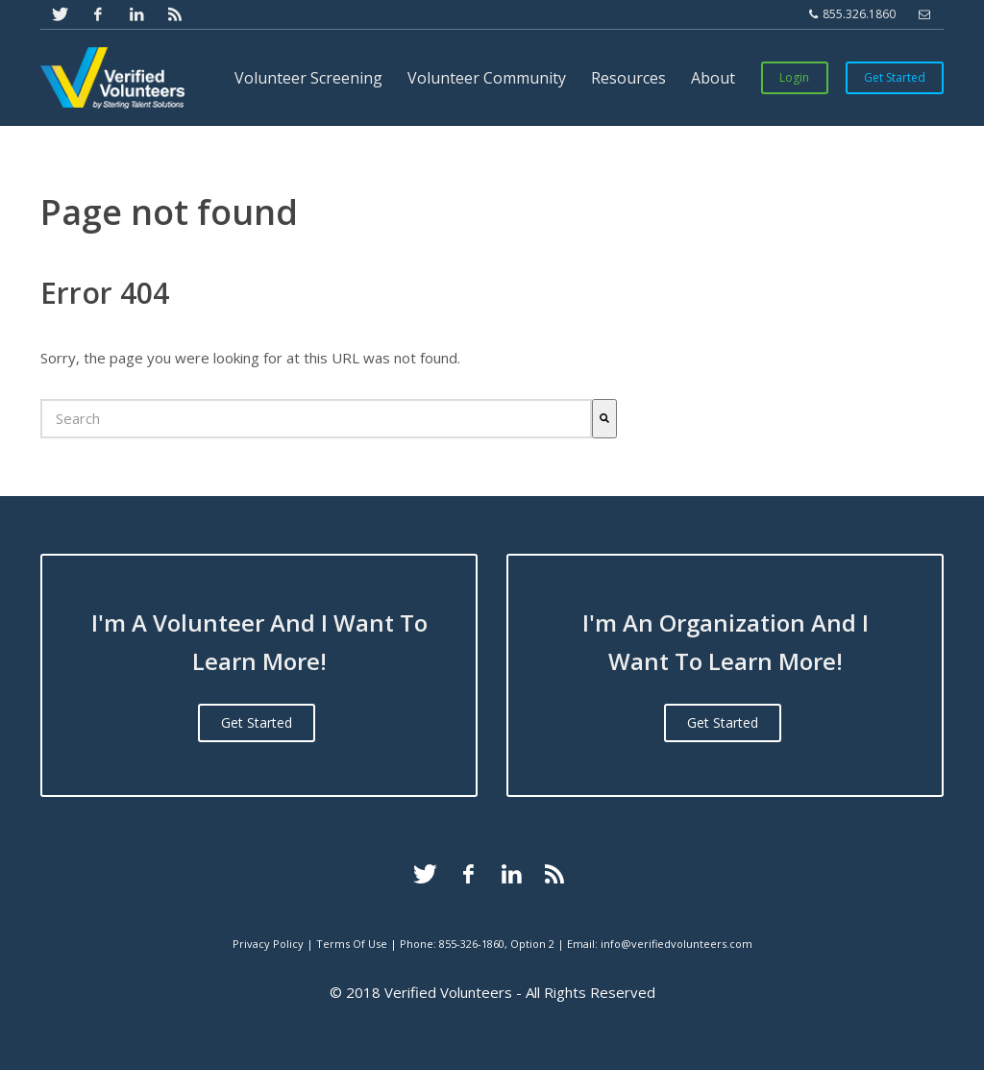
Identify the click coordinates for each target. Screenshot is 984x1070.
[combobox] (316, 418)
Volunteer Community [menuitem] (486, 77)
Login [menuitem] (794, 77)
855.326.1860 (852, 14)
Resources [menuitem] (628, 77)
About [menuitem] (713, 77)
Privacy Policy (268, 943)
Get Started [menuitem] (894, 77)
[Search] (604, 418)
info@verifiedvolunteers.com (676, 943)
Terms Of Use (351, 943)
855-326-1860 (471, 943)
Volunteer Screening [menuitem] (308, 77)
